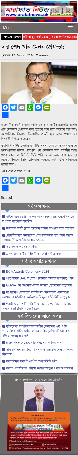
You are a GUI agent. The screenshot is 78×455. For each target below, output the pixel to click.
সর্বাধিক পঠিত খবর (39, 261)
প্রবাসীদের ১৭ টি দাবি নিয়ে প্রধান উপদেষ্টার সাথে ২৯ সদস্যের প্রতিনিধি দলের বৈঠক (36, 306)
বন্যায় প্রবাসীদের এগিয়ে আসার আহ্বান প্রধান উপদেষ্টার (37, 368)
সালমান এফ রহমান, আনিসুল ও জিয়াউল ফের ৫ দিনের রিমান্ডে (37, 352)
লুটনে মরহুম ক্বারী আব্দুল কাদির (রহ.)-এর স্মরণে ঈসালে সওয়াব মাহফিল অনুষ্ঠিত (38, 219)
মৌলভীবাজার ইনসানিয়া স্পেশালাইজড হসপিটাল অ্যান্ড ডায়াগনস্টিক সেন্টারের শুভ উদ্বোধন (37, 238)
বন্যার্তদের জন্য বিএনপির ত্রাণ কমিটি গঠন (29, 361)
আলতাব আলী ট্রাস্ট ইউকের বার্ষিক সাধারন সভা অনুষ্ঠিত (38, 228)
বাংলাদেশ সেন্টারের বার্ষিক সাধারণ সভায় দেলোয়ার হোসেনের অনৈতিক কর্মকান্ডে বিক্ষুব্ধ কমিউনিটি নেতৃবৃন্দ (36, 295)
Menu (7, 28)
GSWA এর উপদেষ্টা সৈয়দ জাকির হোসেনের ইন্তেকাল (37, 285)
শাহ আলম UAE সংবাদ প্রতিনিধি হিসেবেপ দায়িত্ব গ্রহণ (37, 278)
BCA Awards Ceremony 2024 (25, 271)
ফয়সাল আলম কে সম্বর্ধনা (19, 247)
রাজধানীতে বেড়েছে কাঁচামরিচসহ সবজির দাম (31, 342)
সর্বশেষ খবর (39, 206)
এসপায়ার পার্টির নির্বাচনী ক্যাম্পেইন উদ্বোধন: (31, 254)
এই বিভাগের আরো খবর (39, 316)
